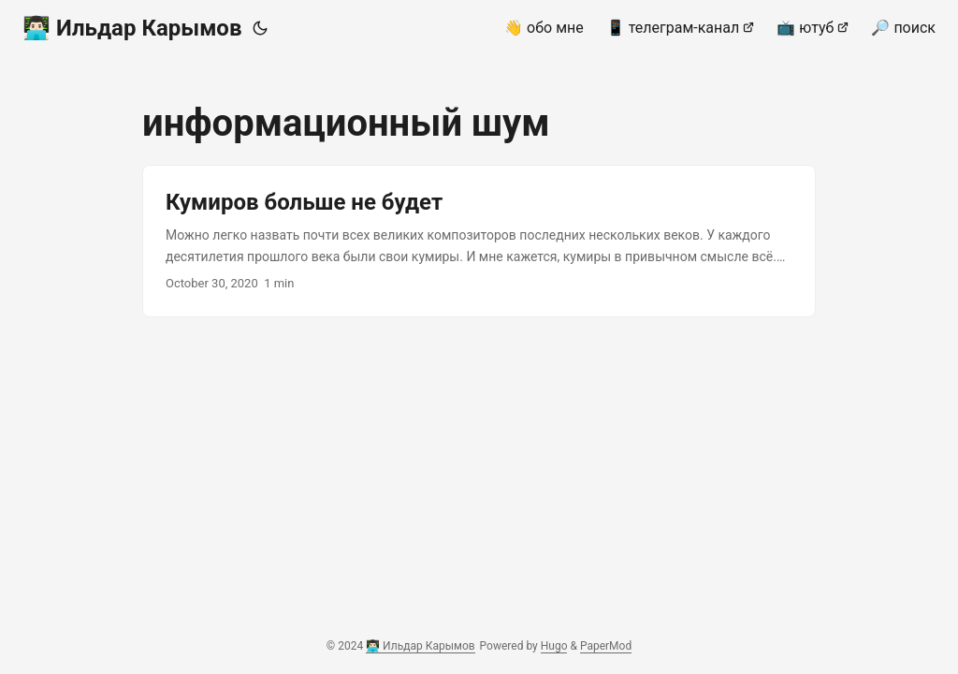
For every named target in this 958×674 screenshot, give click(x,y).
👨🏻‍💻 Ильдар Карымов (131, 28)
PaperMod (605, 645)
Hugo (554, 645)
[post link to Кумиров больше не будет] (479, 241)
